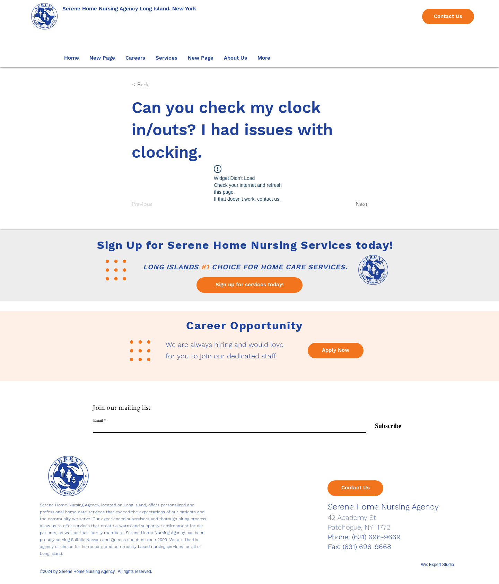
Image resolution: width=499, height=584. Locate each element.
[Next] (350, 204)
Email (98, 420)
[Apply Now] (336, 350)
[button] (135, 58)
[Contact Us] (448, 16)
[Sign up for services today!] (249, 285)
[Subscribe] (383, 426)
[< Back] (155, 84)
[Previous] (154, 204)
